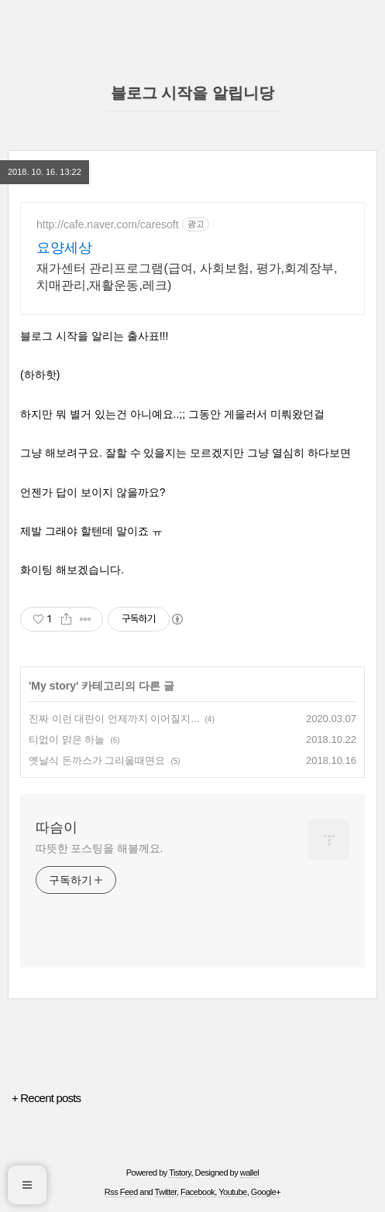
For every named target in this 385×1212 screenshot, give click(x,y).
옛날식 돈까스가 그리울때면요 (97, 760)
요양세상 (64, 247)
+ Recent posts (46, 1097)
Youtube (232, 1192)
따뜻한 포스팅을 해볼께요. (99, 848)
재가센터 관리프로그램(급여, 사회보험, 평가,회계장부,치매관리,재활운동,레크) (186, 277)
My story (53, 686)
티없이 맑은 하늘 (67, 739)
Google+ (265, 1192)
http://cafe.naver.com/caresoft (107, 224)
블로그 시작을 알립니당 (192, 92)
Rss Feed (121, 1192)
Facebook (197, 1192)
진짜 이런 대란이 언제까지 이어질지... (114, 718)
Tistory (180, 1172)
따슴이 (56, 827)
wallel (250, 1172)
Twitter (166, 1192)
